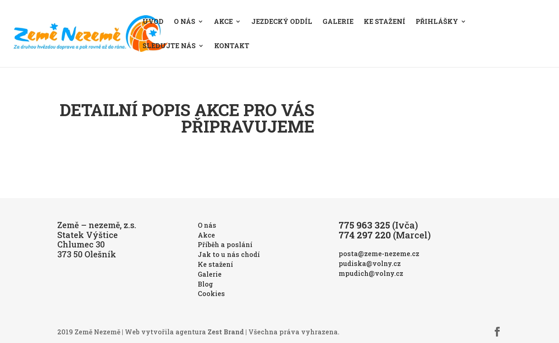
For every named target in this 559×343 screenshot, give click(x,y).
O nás (184, 22)
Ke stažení (384, 22)
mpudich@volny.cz (371, 273)
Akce (223, 22)
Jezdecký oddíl (281, 22)
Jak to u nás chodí (229, 254)
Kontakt (231, 46)
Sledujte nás (169, 46)
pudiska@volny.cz (370, 263)
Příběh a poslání (225, 244)
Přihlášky (437, 22)
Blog (205, 284)
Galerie (338, 22)
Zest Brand (226, 331)
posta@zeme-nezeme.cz (379, 253)
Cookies (211, 293)
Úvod (153, 22)
